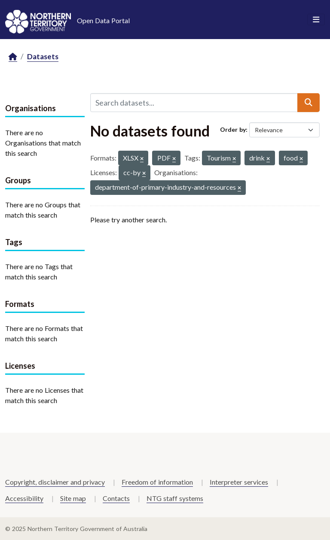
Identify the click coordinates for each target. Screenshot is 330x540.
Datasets (42, 56)
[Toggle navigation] (316, 20)
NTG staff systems (175, 498)
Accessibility (24, 498)
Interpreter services (239, 482)
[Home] (13, 57)
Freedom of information (157, 482)
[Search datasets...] (194, 102)
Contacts (116, 498)
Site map (73, 498)
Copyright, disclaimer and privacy (55, 482)
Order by (233, 129)
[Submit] (308, 102)
